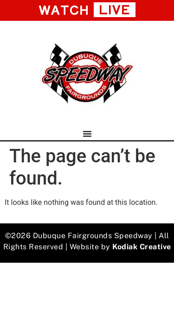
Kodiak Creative (141, 246)
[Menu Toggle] (87, 133)
